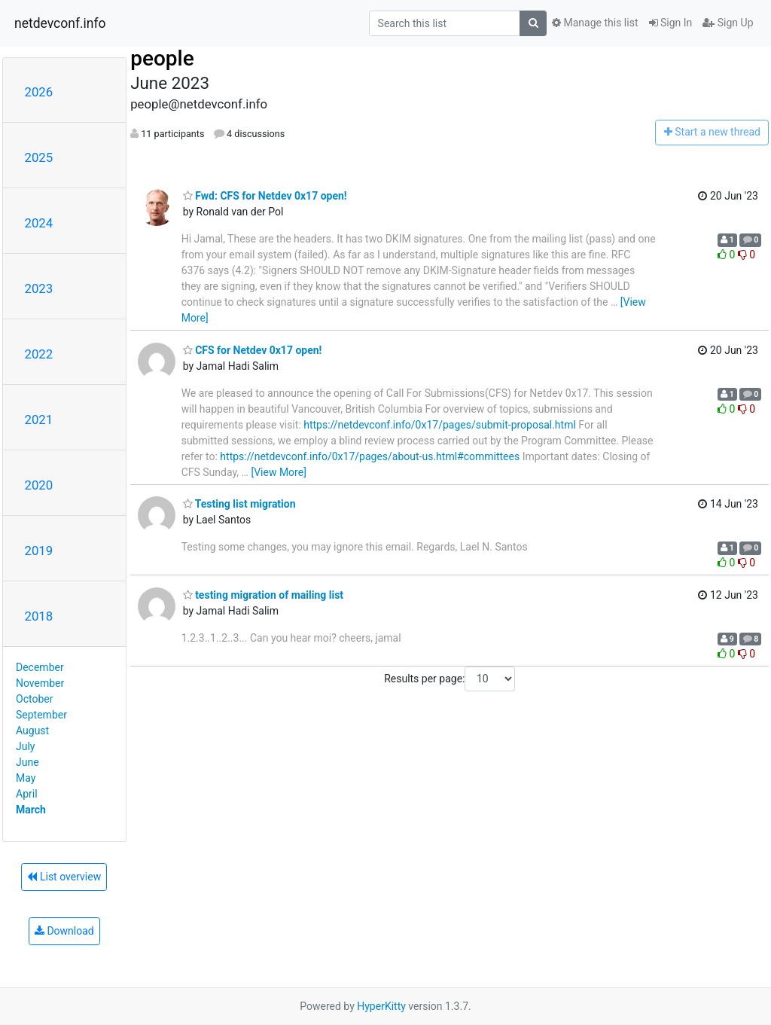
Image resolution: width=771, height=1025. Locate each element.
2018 (39, 616)
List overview (64, 877)
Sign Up (727, 23)
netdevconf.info (60, 23)
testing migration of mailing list (263, 595)
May (25, 778)
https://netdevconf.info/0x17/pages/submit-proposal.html (439, 425)
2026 (39, 91)
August (32, 731)
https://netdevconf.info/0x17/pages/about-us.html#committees (370, 456)
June (27, 762)
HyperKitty (381, 1006)
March (31, 810)
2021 (39, 419)
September (41, 715)
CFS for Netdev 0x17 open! (252, 350)
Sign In (671, 23)
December (40, 667)
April (27, 794)
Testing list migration (239, 504)
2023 (39, 288)
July (25, 746)
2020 (39, 485)
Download (64, 931)
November (40, 683)
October (34, 699)
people (162, 58)
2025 (39, 157)
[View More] (278, 472)
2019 (39, 550)
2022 (39, 353)
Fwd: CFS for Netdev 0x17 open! (265, 196)
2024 (39, 222)
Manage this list (595, 23)
